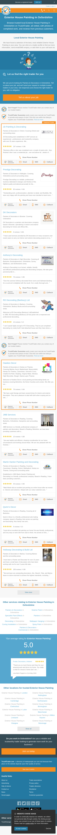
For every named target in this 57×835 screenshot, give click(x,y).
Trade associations (35, 780)
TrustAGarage (6, 822)
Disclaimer (32, 789)
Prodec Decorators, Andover (22, 661)
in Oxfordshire (42, 610)
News (3, 792)
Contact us (5, 789)
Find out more (38, 119)
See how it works (28, 769)
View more (28, 592)
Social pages (5, 795)
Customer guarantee (36, 795)
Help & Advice (6, 786)
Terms (31, 792)
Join (37, 2)
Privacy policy (34, 783)
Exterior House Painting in (14, 693)
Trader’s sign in (51, 6)
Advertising (5, 783)
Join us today (28, 751)
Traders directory (35, 786)
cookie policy (29, 823)
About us (4, 780)
